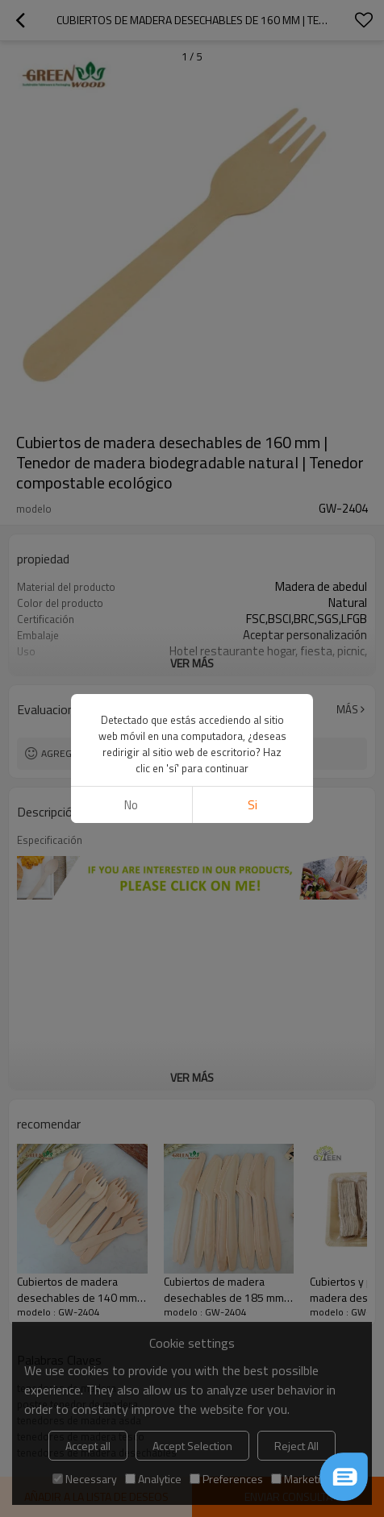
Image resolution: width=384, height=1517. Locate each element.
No (131, 805)
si (252, 805)
